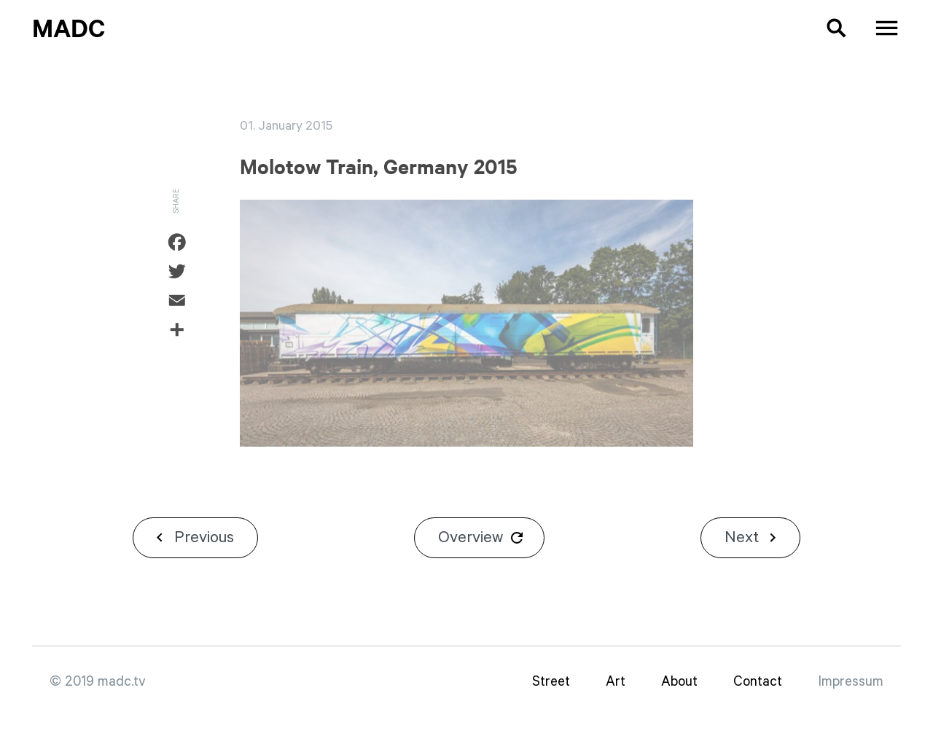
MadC (68, 27)
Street (551, 681)
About (679, 681)
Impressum (850, 681)
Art (615, 681)
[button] (825, 28)
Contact (757, 681)
